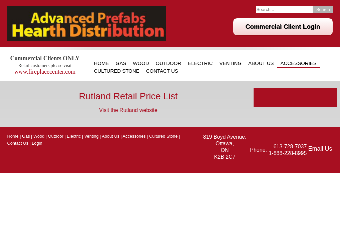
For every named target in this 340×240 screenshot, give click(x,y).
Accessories (298, 63)
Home (101, 63)
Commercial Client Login (283, 26)
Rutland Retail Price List (128, 96)
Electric (200, 63)
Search (323, 9)
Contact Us (162, 71)
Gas (121, 63)
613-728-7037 (290, 146)
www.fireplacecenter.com (45, 71)
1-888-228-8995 (288, 153)
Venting (230, 63)
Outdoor (169, 63)
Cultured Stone (116, 71)
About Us (261, 63)
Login (37, 143)
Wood (141, 63)
